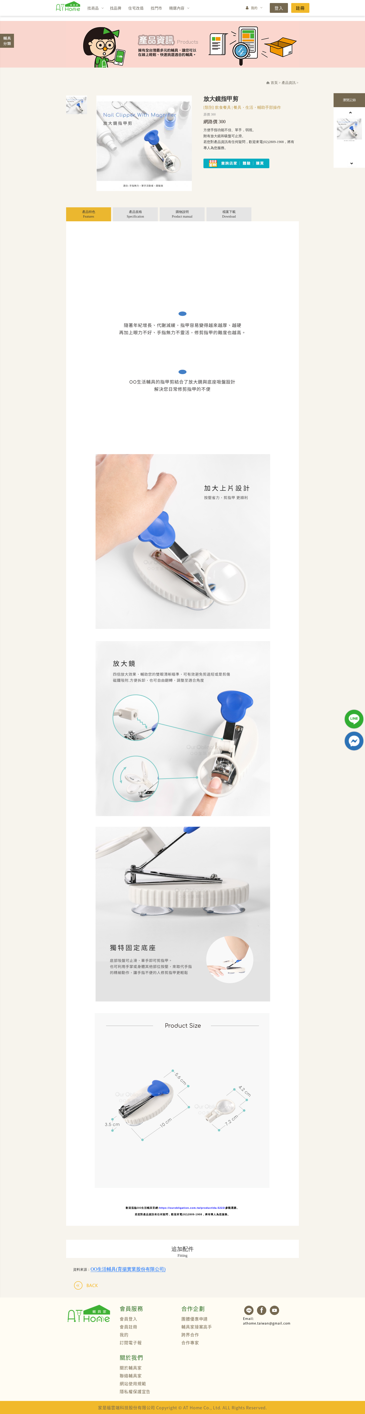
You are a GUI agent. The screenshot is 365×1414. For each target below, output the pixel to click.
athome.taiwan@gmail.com (267, 1320)
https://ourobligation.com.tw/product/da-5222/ (192, 1207)
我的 (254, 7)
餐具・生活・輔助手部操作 (257, 107)
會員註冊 (128, 1327)
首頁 (274, 83)
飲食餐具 (223, 107)
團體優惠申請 (194, 1319)
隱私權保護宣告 (135, 1391)
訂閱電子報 (131, 1342)
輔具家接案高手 (196, 1327)
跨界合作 (190, 1335)
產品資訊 (289, 83)
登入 (278, 8)
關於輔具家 (131, 1368)
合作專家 (190, 1342)
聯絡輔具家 (131, 1376)
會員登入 (128, 1319)
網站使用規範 (133, 1383)
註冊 (300, 8)
